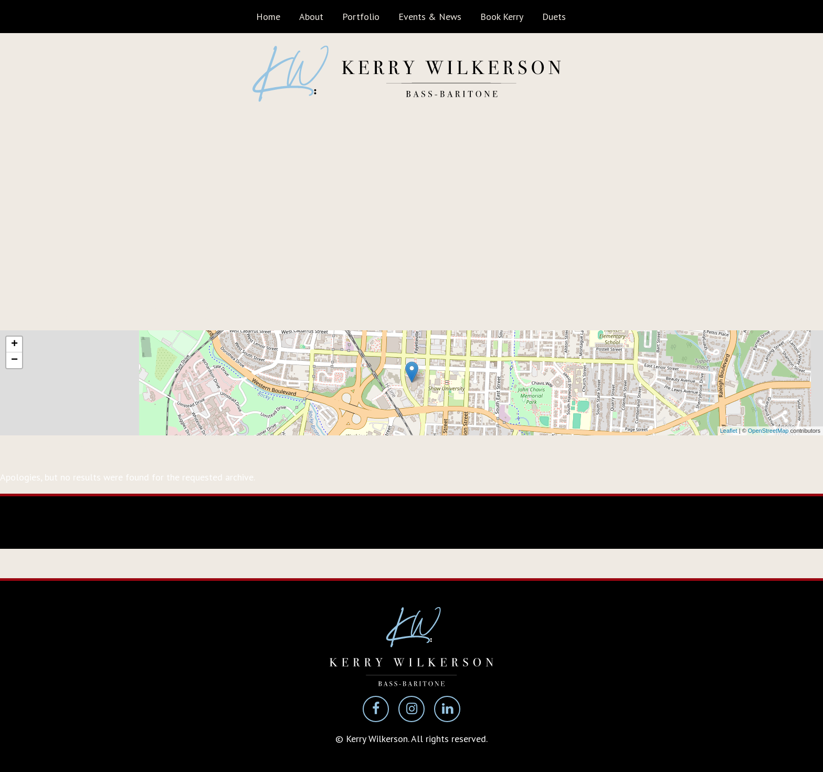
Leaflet (728, 430)
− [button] (14, 360)
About (311, 17)
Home (268, 17)
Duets (554, 17)
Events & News (429, 17)
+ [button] (14, 344)
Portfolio (360, 17)
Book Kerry (501, 17)
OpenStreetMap (768, 430)
